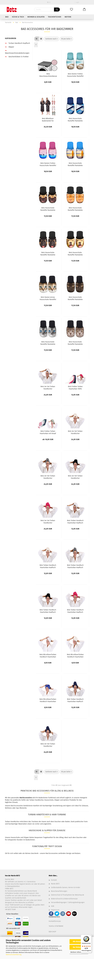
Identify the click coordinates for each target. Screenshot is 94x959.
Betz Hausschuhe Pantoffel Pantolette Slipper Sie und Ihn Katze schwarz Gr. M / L (75, 298)
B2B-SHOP (52, 932)
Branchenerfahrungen (59, 891)
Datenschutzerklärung (13, 954)
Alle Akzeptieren (79, 942)
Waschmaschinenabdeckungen (17, 52)
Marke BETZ (55, 884)
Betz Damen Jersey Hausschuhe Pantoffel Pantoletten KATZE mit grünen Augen (48, 298)
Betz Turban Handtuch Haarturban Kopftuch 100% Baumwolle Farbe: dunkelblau (75, 700)
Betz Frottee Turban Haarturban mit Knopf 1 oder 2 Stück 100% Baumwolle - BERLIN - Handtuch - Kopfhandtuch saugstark (48, 432)
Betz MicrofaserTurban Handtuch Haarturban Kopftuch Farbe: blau (48, 700)
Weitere (68, 17)
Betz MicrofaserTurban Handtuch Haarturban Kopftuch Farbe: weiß (48, 655)
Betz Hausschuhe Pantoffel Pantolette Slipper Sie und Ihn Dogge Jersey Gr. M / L (75, 209)
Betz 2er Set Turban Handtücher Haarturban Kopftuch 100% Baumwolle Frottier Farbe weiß (48, 387)
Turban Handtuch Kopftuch (17, 43)
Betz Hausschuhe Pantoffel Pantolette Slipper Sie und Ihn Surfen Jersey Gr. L (75, 164)
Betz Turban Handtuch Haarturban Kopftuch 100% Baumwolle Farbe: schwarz (48, 611)
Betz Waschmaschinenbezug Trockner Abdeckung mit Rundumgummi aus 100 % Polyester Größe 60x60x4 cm (48, 75)
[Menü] (90, 936)
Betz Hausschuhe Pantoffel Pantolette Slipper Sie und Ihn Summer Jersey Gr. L (75, 119)
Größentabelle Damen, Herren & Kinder (65, 887)
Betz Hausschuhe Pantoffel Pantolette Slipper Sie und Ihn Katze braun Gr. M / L (75, 343)
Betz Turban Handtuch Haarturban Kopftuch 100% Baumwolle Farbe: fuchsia (75, 611)
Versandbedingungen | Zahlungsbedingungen (68, 902)
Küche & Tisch (18, 17)
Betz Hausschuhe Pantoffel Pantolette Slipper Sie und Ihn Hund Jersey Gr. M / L (48, 253)
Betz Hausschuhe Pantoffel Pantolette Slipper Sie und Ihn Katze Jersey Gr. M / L (48, 343)
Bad (7, 17)
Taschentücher (54, 17)
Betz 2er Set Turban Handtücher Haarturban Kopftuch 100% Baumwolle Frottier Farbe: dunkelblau (48, 745)
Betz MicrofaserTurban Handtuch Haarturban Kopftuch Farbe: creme (75, 655)
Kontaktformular (55, 921)
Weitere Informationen (78, 952)
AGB (52, 906)
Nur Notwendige (79, 947)
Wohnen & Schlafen (35, 17)
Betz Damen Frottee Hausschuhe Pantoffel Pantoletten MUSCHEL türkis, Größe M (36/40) (75, 75)
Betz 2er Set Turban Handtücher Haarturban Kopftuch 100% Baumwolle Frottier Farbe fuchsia (48, 521)
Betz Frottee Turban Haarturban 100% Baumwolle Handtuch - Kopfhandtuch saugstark (75, 387)
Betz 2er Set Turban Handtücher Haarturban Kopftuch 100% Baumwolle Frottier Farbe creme (75, 432)
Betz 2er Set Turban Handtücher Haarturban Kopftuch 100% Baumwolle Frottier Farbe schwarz (75, 477)
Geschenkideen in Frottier (17, 57)
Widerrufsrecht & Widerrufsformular (64, 899)
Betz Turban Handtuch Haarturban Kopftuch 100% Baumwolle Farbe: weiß (75, 521)
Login (76, 2)
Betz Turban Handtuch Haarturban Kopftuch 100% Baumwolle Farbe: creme (48, 566)
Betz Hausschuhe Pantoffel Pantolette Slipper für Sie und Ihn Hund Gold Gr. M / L (75, 253)
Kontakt (54, 880)
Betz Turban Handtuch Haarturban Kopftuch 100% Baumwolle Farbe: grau (75, 566)
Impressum (55, 910)
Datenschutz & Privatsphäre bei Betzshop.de (67, 895)
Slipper (9, 47)
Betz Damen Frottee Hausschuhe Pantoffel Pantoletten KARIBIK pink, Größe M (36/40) (48, 164)
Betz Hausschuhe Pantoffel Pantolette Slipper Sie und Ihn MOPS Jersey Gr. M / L (48, 209)
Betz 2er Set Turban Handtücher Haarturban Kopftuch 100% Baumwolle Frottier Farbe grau (48, 477)
